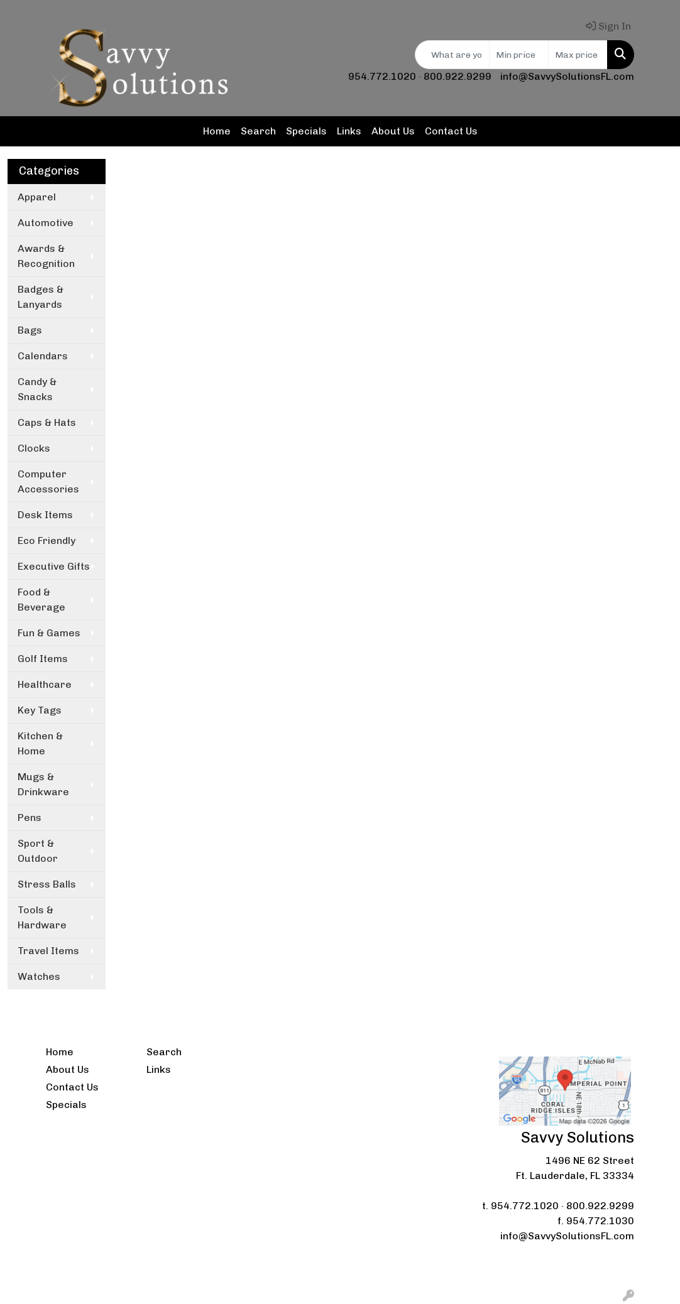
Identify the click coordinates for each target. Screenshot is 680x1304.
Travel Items (48, 951)
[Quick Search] (452, 54)
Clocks (34, 448)
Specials (306, 131)
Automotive (46, 223)
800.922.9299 (457, 76)
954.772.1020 (382, 76)
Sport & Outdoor (38, 850)
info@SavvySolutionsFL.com (567, 76)
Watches (39, 976)
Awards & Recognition (46, 255)
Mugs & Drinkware (43, 784)
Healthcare (45, 684)
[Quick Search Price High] (578, 54)
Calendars (43, 356)
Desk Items (45, 515)
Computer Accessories (48, 481)
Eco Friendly (46, 540)
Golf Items (43, 659)
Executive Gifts (54, 566)
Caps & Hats (47, 422)
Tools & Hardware (42, 917)
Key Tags (40, 710)
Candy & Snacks (37, 389)
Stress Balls (47, 884)
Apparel (37, 197)
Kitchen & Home (40, 743)
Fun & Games (49, 633)
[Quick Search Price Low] (519, 54)
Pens (29, 817)
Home (217, 131)
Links (349, 131)
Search (258, 131)
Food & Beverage (41, 599)
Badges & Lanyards (40, 296)
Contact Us (451, 131)
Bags (30, 330)
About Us (393, 131)
